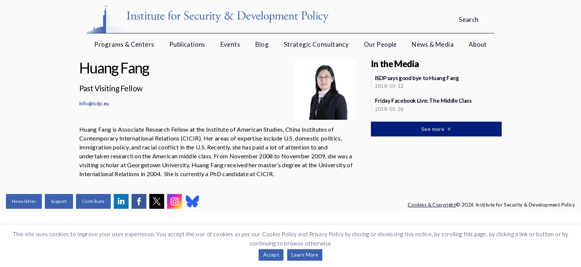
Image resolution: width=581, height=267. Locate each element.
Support (59, 201)
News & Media (433, 44)
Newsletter (24, 201)
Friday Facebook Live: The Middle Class (423, 100)
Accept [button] (271, 255)
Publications (187, 44)
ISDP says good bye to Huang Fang (417, 78)
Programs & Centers (124, 44)
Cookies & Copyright (432, 205)
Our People (380, 44)
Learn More (305, 255)
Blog (262, 44)
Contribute (93, 201)
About (478, 44)
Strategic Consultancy (316, 44)
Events (230, 44)
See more (433, 129)
